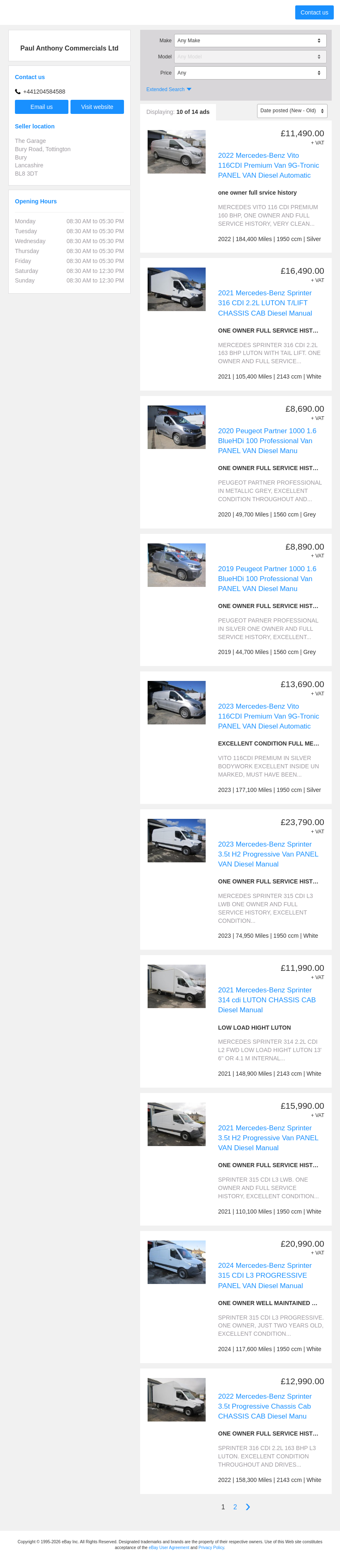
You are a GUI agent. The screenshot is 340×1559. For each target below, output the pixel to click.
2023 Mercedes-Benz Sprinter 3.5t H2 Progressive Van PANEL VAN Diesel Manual (268, 854)
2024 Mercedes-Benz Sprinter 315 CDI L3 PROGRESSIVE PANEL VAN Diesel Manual (265, 1275)
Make (166, 40)
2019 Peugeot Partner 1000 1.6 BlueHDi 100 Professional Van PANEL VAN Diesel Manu (267, 579)
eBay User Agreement (169, 1547)
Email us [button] (42, 107)
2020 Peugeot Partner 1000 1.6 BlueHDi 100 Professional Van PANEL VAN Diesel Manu (267, 441)
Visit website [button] (97, 107)
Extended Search (165, 89)
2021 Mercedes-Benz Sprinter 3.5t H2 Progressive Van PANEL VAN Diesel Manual (268, 1138)
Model (165, 57)
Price (166, 73)
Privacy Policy (211, 1547)
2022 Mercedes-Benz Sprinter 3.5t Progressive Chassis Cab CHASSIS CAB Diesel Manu (265, 1406)
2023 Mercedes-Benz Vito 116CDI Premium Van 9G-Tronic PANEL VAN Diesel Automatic (268, 716)
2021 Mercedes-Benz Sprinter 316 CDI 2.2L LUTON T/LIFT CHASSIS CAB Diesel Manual (265, 303)
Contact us (314, 12)
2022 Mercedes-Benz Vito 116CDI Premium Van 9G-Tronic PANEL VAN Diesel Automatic (268, 165)
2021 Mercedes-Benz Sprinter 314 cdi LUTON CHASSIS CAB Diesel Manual (267, 1000)
